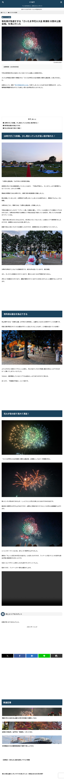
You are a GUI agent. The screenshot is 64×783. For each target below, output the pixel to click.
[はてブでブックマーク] (32, 656)
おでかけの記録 (6, 17)
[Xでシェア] (7, 656)
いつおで (32, 2)
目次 (29, 119)
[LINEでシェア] (44, 656)
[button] (56, 656)
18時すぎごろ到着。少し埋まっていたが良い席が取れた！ (21, 123)
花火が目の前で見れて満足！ (13, 128)
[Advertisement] (32, 102)
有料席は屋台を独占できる (12, 125)
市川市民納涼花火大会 (21, 85)
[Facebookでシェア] (20, 656)
